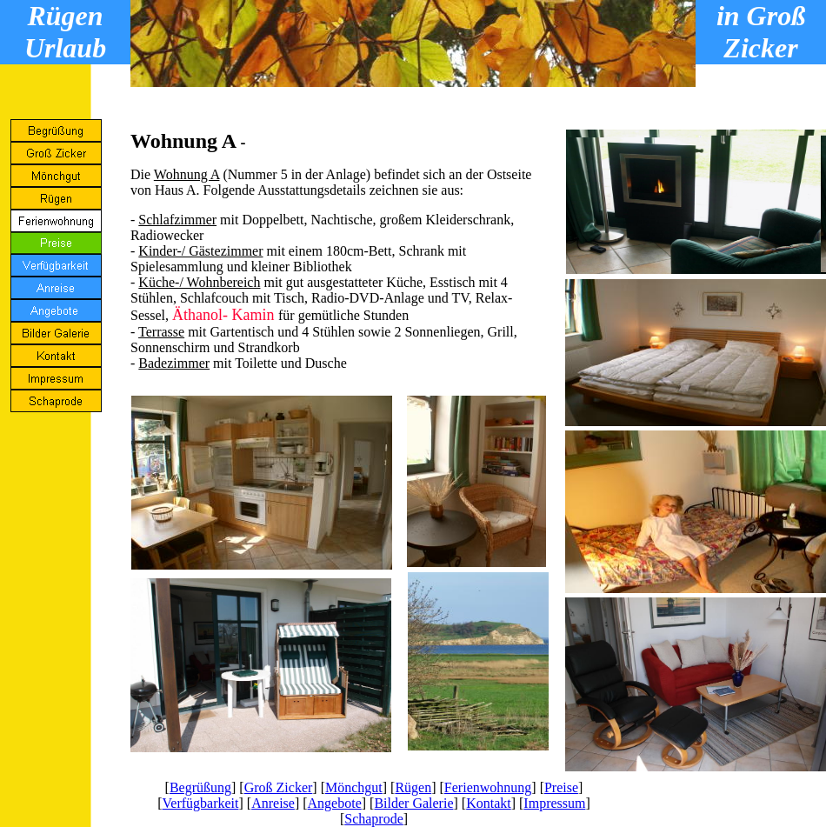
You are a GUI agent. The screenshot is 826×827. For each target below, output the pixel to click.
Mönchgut (354, 787)
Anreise (273, 803)
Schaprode (373, 818)
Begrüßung (200, 787)
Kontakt (488, 803)
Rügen (413, 787)
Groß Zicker (278, 787)
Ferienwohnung (487, 787)
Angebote (335, 803)
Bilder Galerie (413, 803)
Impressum (554, 803)
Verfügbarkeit (201, 803)
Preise (561, 787)
